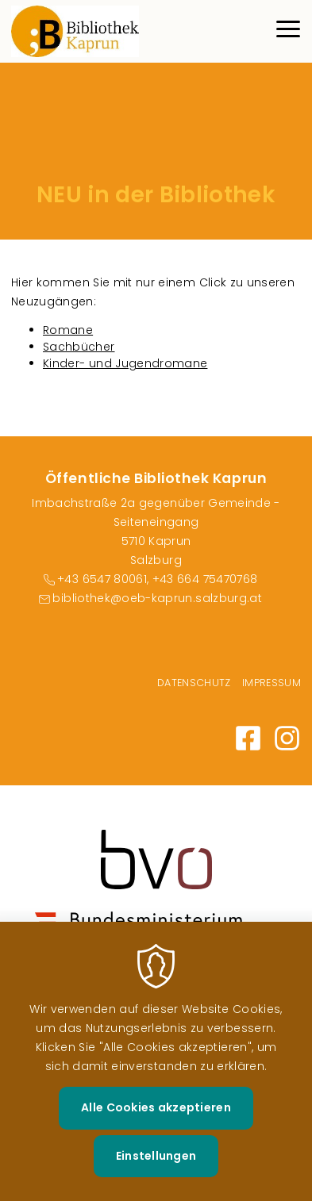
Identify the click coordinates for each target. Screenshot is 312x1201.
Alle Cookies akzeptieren (156, 1130)
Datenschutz (194, 682)
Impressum (271, 682)
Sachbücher (79, 347)
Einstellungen (156, 1178)
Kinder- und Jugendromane (125, 363)
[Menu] (288, 31)
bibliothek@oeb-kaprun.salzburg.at (157, 598)
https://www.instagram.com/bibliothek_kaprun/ (287, 738)
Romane (68, 330)
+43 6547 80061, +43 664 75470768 (157, 579)
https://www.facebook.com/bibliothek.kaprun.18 (248, 738)
